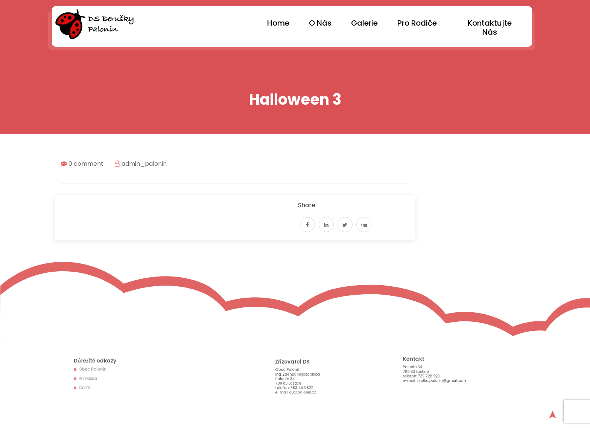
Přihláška (91, 377)
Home (278, 23)
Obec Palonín (95, 370)
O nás (320, 23)
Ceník (88, 385)
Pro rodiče (417, 23)
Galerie (364, 23)
